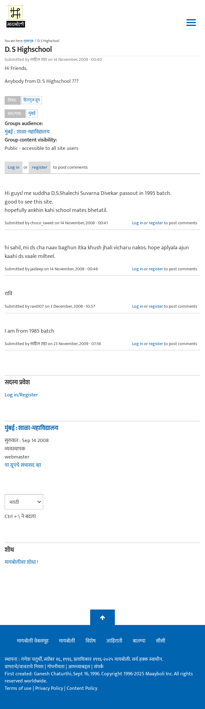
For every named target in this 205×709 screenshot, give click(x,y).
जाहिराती (114, 641)
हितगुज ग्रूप (31, 99)
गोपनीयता (56, 667)
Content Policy (82, 688)
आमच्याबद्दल (79, 667)
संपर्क (98, 667)
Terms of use (18, 688)
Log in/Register (21, 394)
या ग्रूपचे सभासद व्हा (23, 465)
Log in (13, 167)
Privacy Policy (49, 688)
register (40, 167)
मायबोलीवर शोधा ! (21, 562)
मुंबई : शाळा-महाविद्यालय (27, 132)
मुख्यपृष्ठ (28, 41)
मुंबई (32, 113)
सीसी (160, 641)
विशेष (91, 641)
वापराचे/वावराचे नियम (24, 667)
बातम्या (139, 641)
